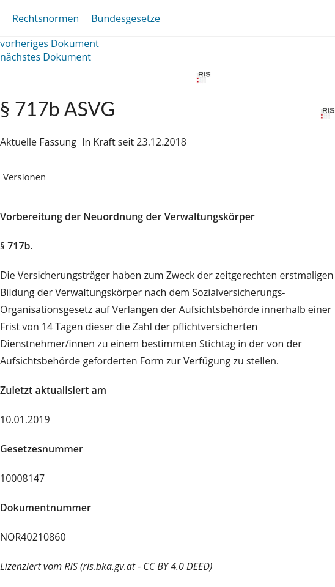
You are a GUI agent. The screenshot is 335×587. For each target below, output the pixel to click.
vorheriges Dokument (49, 43)
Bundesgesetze (125, 18)
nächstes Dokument (45, 57)
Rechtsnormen (45, 18)
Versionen (24, 177)
